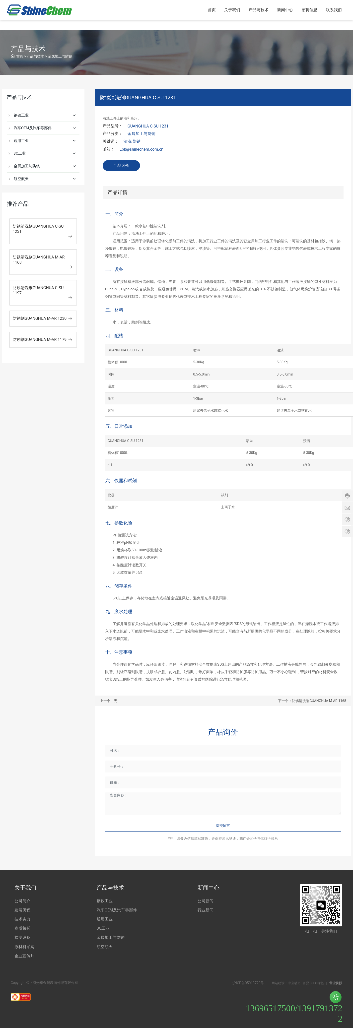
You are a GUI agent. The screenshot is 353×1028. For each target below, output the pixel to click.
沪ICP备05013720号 (248, 983)
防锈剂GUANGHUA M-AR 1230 (40, 318)
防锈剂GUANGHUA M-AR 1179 (40, 339)
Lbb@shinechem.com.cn (141, 149)
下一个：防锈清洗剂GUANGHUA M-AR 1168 (312, 701)
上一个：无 (108, 701)
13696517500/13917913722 (294, 1007)
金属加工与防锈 (60, 56)
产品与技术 (35, 56)
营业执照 (335, 983)
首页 (19, 56)
